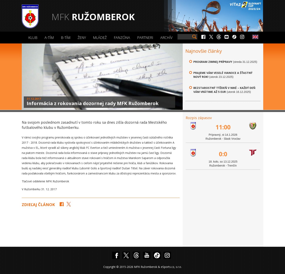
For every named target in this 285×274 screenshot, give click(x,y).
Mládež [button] (100, 37)
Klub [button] (32, 37)
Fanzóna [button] (122, 37)
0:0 (223, 154)
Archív (166, 37)
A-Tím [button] (49, 37)
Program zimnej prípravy (212, 62)
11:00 (223, 127)
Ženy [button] (82, 37)
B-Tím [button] (65, 37)
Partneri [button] (145, 37)
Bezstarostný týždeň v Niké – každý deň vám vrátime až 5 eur (224, 90)
